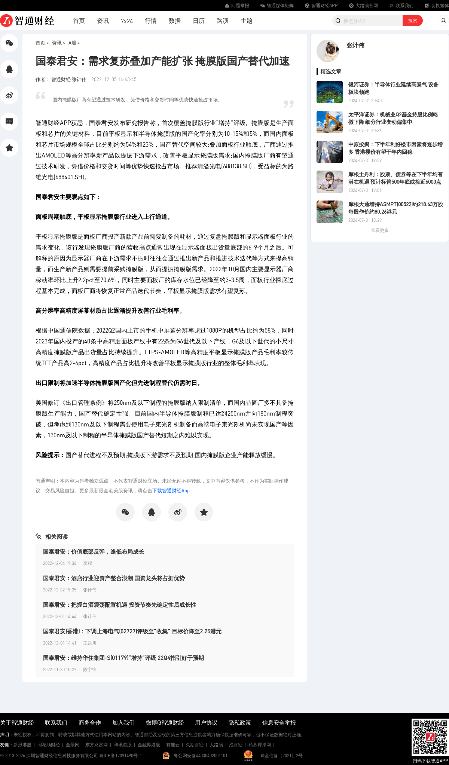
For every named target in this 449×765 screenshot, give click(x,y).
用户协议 (206, 722)
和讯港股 (123, 744)
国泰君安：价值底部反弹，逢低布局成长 (93, 551)
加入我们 (123, 722)
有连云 (173, 744)
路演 (223, 20)
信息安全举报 (279, 722)
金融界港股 (149, 744)
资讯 (103, 20)
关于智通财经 (17, 722)
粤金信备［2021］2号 (281, 755)
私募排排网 (259, 744)
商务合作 (90, 722)
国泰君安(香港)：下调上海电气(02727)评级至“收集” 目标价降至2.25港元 (132, 631)
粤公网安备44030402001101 (200, 755)
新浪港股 (22, 744)
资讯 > (58, 42)
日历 (199, 20)
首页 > (42, 42)
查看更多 (380, 230)
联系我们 (56, 722)
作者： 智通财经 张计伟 (62, 79)
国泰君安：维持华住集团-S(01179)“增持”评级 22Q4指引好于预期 (123, 657)
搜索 (412, 20)
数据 (175, 20)
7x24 (127, 21)
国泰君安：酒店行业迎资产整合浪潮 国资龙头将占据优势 (114, 578)
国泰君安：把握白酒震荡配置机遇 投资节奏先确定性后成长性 (119, 604)
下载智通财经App (171, 490)
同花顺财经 (48, 744)
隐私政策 (240, 722)
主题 (247, 20)
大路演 (216, 744)
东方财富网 (96, 744)
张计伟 (355, 45)
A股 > (74, 42)
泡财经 (235, 744)
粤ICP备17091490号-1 (120, 755)
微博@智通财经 (165, 722)
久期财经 (195, 744)
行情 (151, 20)
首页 (79, 20)
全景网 (72, 744)
